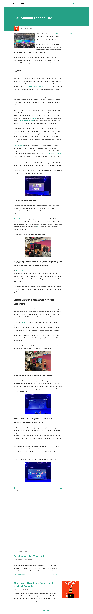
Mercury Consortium (22, 271)
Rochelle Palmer (19, 145)
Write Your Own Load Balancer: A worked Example (33, 584)
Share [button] (71, 33)
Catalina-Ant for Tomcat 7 (29, 556)
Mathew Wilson (18, 219)
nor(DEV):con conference (35, 86)
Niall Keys (24, 322)
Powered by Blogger (46, 610)
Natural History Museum (26, 120)
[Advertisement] (36, 534)
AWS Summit (58, 34)
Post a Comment (22, 604)
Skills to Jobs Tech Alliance (52, 153)
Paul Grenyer (19, 4)
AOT (38, 226)
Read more (54, 574)
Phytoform (33, 118)
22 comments (21, 574)
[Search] (73, 3)
